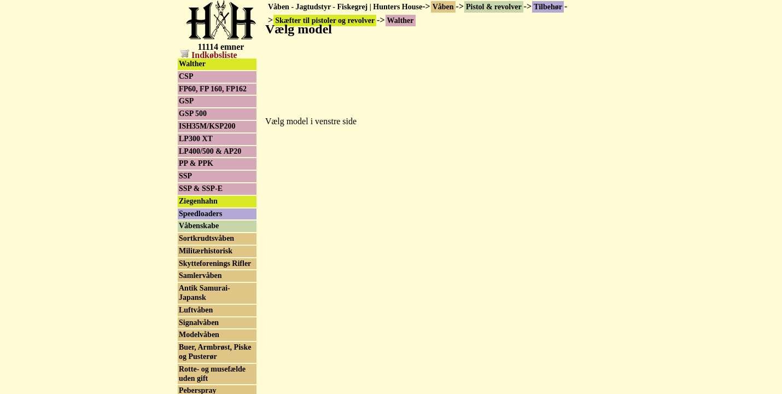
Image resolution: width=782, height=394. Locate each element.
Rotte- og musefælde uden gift (212, 374)
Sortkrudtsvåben (206, 238)
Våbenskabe (199, 226)
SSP (185, 176)
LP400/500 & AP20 (210, 151)
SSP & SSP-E (201, 188)
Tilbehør (548, 7)
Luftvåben (196, 310)
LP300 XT (196, 139)
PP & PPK (196, 163)
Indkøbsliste (208, 55)
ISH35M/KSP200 (207, 126)
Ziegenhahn (198, 201)
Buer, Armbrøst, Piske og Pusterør (215, 352)
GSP (186, 101)
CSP (186, 76)
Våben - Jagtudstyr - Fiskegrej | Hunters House (345, 7)
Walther (192, 64)
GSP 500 (193, 113)
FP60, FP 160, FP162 (213, 89)
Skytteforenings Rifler (215, 263)
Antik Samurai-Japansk (204, 293)
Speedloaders (200, 214)
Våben (443, 7)
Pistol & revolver (494, 7)
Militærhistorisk (205, 251)
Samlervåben (200, 275)
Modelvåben (199, 335)
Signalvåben (199, 322)
